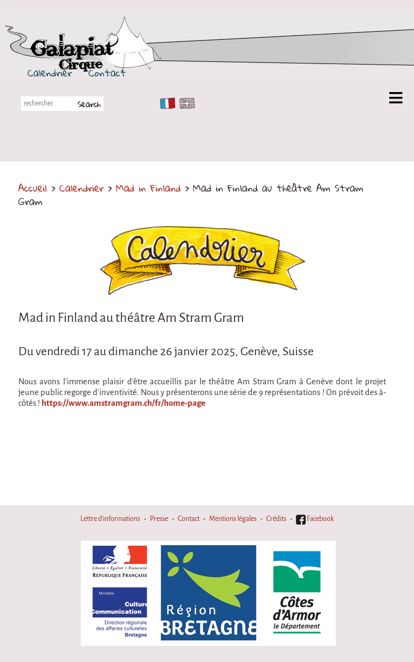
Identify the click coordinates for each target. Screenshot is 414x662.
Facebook (315, 519)
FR (165, 103)
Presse (159, 519)
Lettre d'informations (110, 519)
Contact (107, 73)
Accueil (32, 188)
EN (185, 103)
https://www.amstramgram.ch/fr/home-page (123, 403)
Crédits (276, 519)
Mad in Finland (148, 188)
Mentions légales (233, 519)
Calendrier (49, 73)
